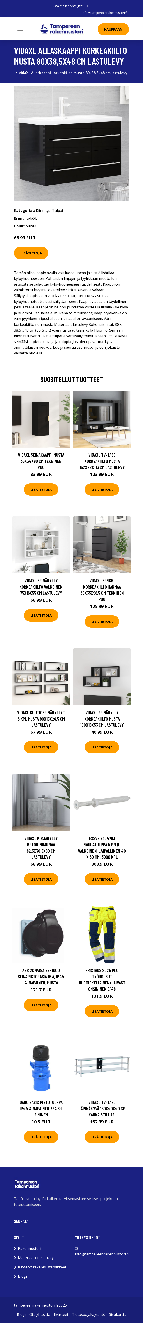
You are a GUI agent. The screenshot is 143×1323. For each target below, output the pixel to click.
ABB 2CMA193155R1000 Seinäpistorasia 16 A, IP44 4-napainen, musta (41, 976)
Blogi (22, 1276)
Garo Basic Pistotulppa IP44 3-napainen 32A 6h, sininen (41, 1108)
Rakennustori (29, 1248)
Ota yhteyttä (39, 1314)
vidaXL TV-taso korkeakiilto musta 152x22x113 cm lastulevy (102, 461)
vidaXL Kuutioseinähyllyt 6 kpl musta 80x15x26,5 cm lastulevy (41, 719)
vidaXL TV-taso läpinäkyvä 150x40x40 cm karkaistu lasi (101, 1108)
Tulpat (57, 210)
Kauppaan (113, 29)
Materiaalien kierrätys (36, 1257)
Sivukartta (117, 1314)
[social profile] (87, 6)
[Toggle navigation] (20, 28)
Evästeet (61, 1314)
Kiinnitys (43, 210)
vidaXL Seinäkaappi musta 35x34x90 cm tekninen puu (41, 461)
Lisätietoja (31, 253)
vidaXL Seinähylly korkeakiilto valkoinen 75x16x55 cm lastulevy (41, 587)
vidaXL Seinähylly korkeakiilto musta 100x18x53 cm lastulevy (102, 719)
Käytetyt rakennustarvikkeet (42, 1267)
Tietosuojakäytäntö (88, 1314)
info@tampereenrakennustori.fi (104, 13)
